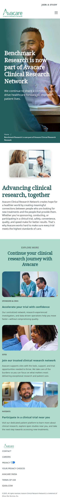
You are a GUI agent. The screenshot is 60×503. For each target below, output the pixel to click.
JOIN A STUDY (49, 5)
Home (6, 134)
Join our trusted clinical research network (29, 360)
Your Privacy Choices (13, 468)
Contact (6, 451)
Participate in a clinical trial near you (26, 417)
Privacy (6, 462)
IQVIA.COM (7, 485)
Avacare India (9, 474)
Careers (6, 457)
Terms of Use (9, 480)
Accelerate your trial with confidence (26, 307)
